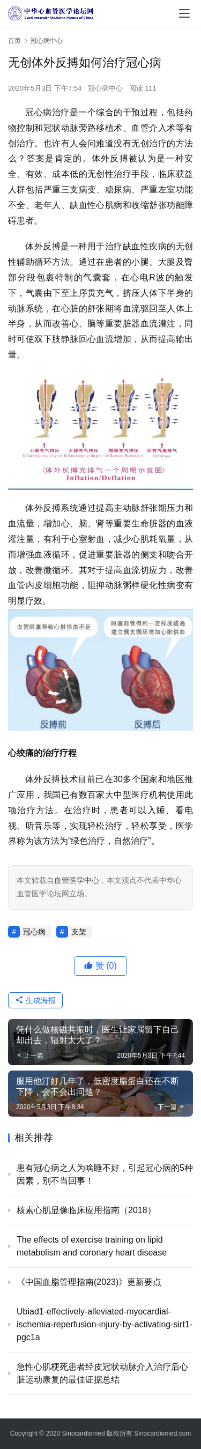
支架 (78, 931)
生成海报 (35, 1000)
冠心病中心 (105, 88)
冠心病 (34, 931)
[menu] (184, 13)
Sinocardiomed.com (162, 1433)
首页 (14, 40)
